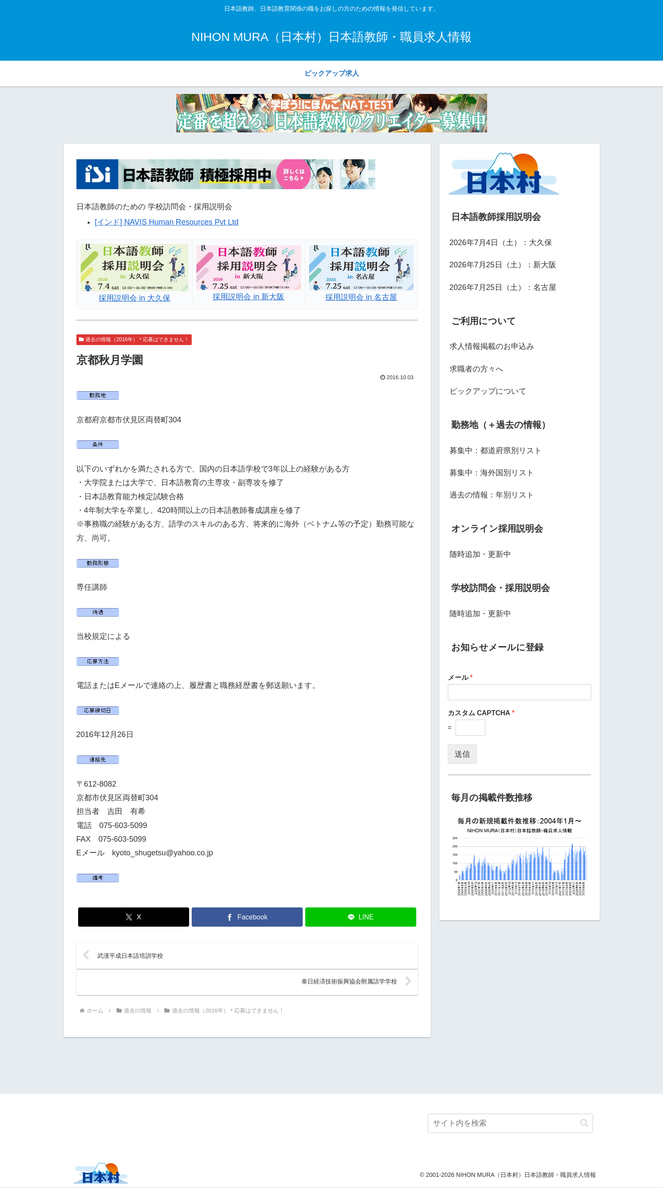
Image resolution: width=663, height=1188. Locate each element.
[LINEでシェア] (360, 917)
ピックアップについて (488, 391)
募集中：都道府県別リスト (496, 450)
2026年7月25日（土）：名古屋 (503, 287)
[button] (584, 1124)
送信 (462, 754)
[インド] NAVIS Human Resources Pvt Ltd (167, 222)
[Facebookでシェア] (247, 917)
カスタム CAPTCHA (481, 713)
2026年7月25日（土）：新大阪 (503, 264)
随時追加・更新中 (480, 554)
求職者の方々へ (476, 369)
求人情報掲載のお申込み (492, 346)
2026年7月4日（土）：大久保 (501, 242)
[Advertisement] (332, 1065)
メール (460, 677)
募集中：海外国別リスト (492, 472)
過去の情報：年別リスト (492, 495)
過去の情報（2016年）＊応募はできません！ (134, 339)
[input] (510, 1124)
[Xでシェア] (133, 917)
